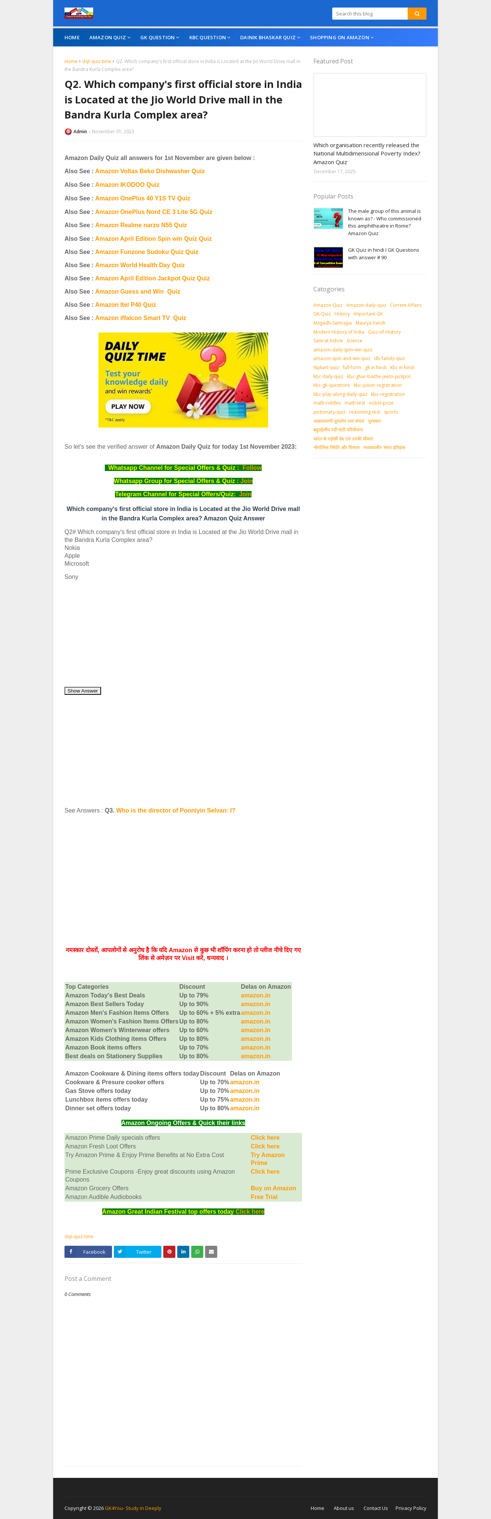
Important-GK (368, 314)
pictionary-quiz (329, 412)
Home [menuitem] (72, 37)
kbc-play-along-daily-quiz (340, 394)
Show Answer (83, 691)
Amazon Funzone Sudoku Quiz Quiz (146, 252)
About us (344, 1508)
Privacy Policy (411, 1508)
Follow (252, 468)
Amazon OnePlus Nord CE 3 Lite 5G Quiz (153, 212)
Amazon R (109, 225)
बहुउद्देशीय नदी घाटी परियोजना (338, 429)
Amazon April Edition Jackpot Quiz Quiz (152, 278)
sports (391, 412)
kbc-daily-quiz (328, 376)
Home (71, 61)
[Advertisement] (183, 633)
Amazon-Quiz (327, 305)
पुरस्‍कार (374, 421)
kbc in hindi (402, 367)
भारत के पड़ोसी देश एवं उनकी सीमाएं (343, 439)
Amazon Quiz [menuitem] (107, 37)
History (342, 314)
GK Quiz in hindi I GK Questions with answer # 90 (383, 253)
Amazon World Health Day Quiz (140, 265)
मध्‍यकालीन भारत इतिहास (384, 447)
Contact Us (376, 1508)
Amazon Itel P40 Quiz (125, 305)
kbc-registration (388, 394)
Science (354, 340)
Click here (265, 1137)
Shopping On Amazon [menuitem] (339, 37)
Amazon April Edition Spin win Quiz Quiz (153, 238)
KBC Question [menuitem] (207, 37)
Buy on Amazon (273, 1188)
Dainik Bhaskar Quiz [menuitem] (268, 37)
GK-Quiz (322, 314)
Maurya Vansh (370, 323)
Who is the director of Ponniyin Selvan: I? (175, 810)
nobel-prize (381, 403)
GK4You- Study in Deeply (133, 1508)
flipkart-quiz (326, 367)
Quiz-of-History (384, 332)
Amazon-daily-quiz (366, 305)
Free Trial (264, 1197)
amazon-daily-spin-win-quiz (342, 349)
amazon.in (255, 1047)
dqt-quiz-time (96, 61)
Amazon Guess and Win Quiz (137, 291)
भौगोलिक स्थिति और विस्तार (336, 447)
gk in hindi (376, 367)
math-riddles (327, 403)
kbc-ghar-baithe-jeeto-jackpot (379, 376)
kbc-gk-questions (331, 385)
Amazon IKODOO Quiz (127, 185)
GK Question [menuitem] (157, 37)
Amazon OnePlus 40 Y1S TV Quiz (142, 198)
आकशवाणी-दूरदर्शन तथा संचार (338, 421)
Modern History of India (338, 332)
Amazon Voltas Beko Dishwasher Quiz (149, 171)
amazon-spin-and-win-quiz (341, 358)
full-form (352, 367)
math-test (355, 403)
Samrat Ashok (328, 340)
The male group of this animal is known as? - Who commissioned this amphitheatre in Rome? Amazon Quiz (384, 222)
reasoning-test (364, 412)
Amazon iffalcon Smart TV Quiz (140, 318)
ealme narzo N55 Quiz (155, 225)
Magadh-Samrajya (332, 323)
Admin (80, 131)
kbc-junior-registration (378, 385)
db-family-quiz (389, 358)
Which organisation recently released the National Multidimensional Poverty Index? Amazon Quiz (366, 153)
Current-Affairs (406, 305)
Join (247, 481)
